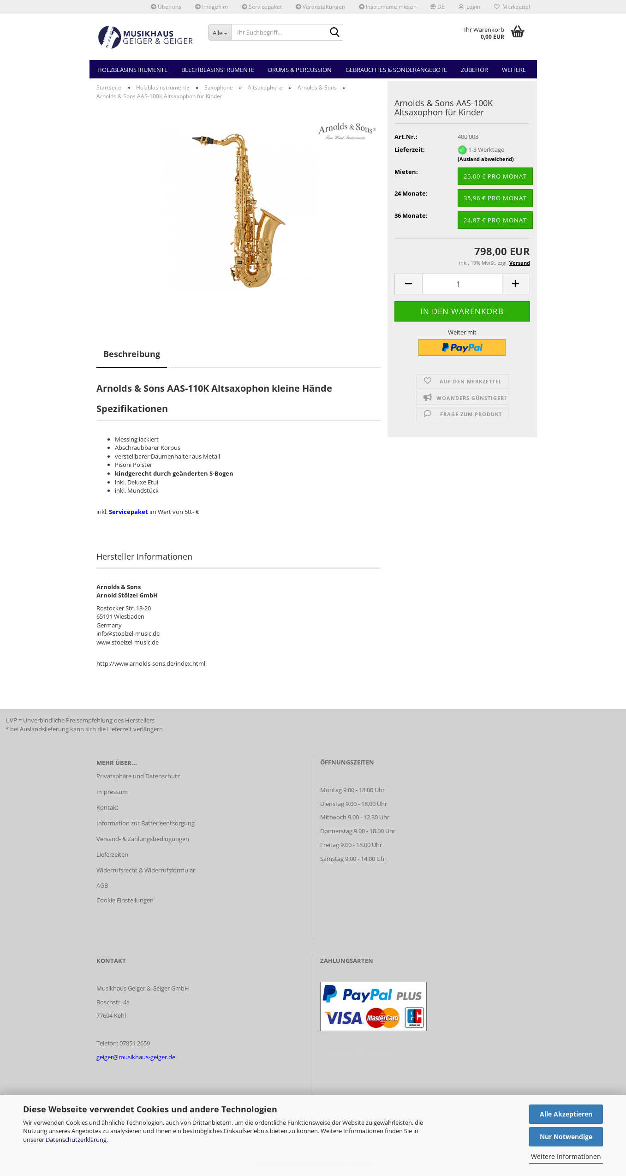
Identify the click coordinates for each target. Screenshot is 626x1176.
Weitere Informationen (566, 1156)
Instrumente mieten (388, 7)
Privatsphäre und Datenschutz (138, 776)
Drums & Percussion (300, 70)
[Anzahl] (462, 284)
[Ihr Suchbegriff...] (219, 32)
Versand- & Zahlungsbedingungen (142, 839)
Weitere (514, 70)
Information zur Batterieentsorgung (145, 823)
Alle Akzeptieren (566, 1114)
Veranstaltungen (320, 7)
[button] (437, 7)
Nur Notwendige (566, 1136)
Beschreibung (131, 353)
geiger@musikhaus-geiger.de (135, 1057)
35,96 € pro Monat (495, 198)
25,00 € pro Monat (495, 176)
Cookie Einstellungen (125, 900)
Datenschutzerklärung (76, 1139)
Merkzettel (512, 7)
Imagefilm (211, 7)
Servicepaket (262, 7)
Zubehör (474, 70)
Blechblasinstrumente (217, 70)
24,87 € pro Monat (495, 220)
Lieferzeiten (112, 854)
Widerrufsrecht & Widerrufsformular (145, 870)
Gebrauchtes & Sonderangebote (396, 70)
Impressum (112, 792)
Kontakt (107, 807)
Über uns (166, 7)
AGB (102, 885)
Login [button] (469, 7)
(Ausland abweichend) (486, 158)
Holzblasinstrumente (132, 70)
